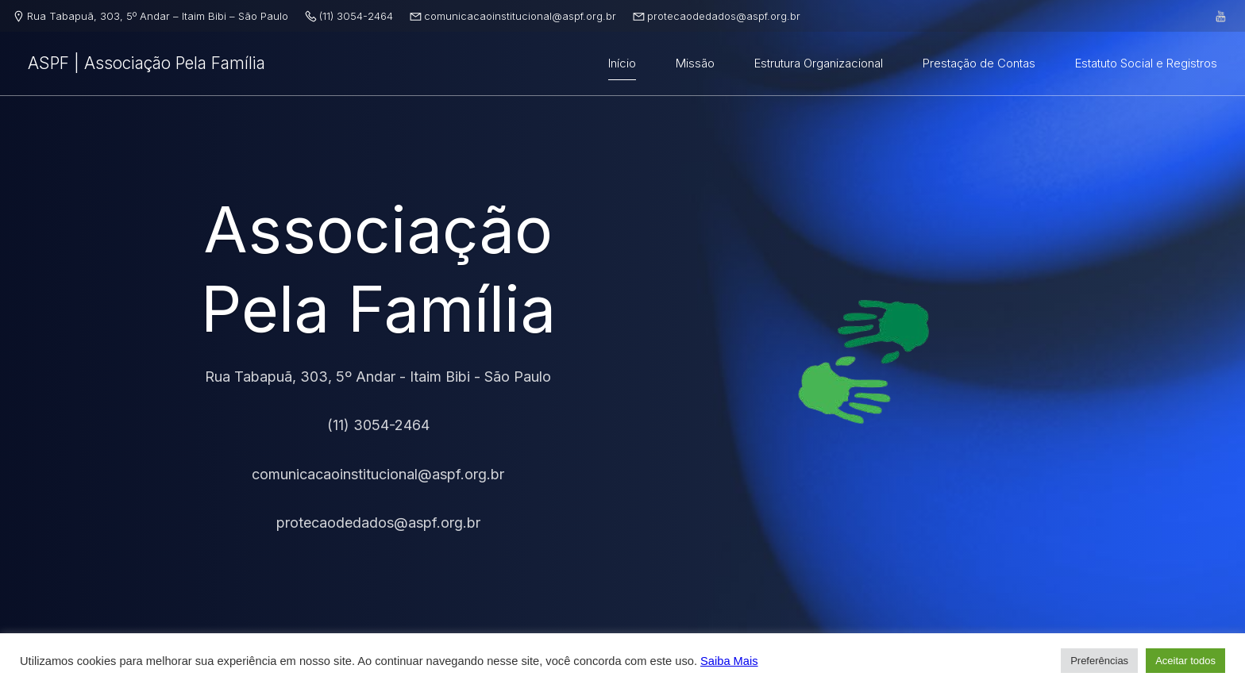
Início (622, 63)
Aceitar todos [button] (1185, 661)
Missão (695, 63)
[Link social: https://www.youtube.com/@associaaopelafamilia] (1221, 16)
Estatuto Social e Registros (1146, 63)
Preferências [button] (1099, 661)
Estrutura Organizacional (818, 63)
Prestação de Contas (979, 63)
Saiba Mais (729, 661)
